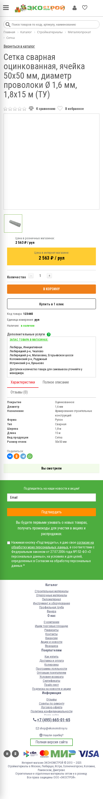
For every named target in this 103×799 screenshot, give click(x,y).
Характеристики (23, 382)
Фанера (51, 611)
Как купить (52, 656)
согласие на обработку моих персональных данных (52, 544)
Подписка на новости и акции (51, 689)
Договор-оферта (51, 707)
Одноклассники (15, 753)
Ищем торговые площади (51, 626)
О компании (51, 622)
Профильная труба (51, 607)
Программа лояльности (51, 668)
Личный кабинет (75, 7)
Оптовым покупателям (51, 672)
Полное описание (56, 382)
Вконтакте (7, 753)
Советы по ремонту (51, 703)
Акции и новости (51, 642)
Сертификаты (51, 680)
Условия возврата (51, 676)
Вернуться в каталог (19, 46)
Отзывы (51, 699)
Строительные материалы (52, 591)
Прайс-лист (51, 684)
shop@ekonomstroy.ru (51, 728)
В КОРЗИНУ (51, 289)
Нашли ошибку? (51, 735)
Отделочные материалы (51, 595)
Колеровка (51, 664)
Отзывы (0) (19, 392)
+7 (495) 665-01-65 (53, 719)
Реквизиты (51, 630)
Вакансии (51, 638)
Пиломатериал (51, 599)
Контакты (51, 634)
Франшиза (51, 646)
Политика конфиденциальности (52, 711)
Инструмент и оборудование (51, 603)
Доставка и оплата (51, 660)
